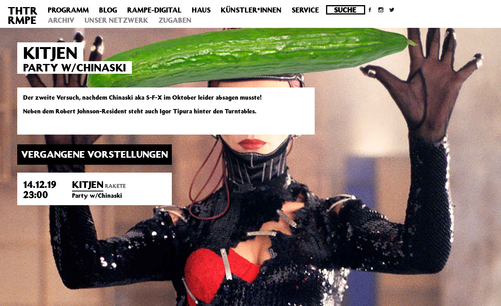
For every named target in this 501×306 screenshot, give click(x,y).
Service (305, 10)
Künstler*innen (251, 10)
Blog (108, 10)
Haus (201, 10)
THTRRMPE (23, 15)
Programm (68, 10)
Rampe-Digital (154, 10)
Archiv (61, 20)
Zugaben (175, 20)
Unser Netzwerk (116, 20)
